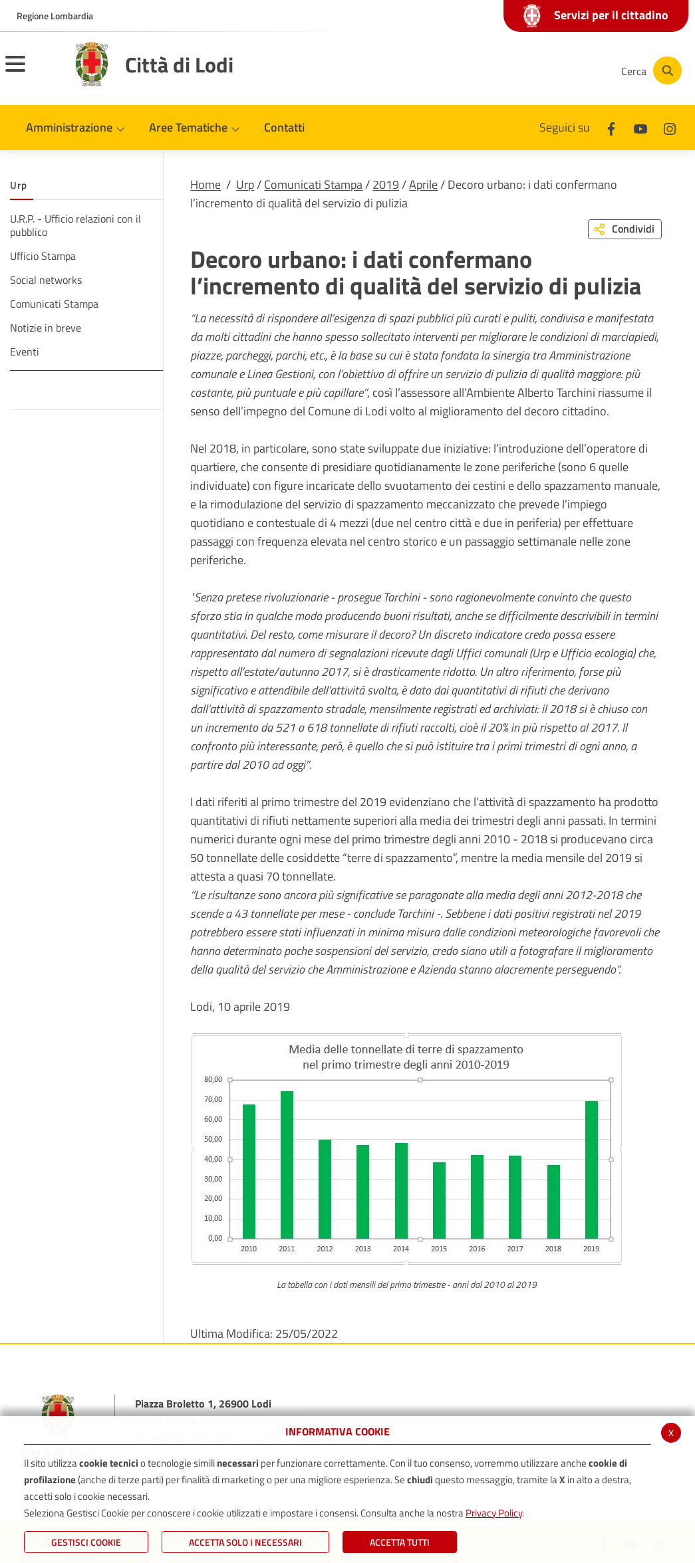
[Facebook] (478, 70)
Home (205, 184)
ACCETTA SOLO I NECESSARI (245, 1542)
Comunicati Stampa (313, 184)
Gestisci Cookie (86, 1542)
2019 (385, 184)
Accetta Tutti (400, 1542)
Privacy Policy (494, 1512)
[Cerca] (650, 70)
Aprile (423, 184)
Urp (245, 184)
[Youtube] (518, 70)
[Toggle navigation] (32, 72)
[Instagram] (558, 70)
